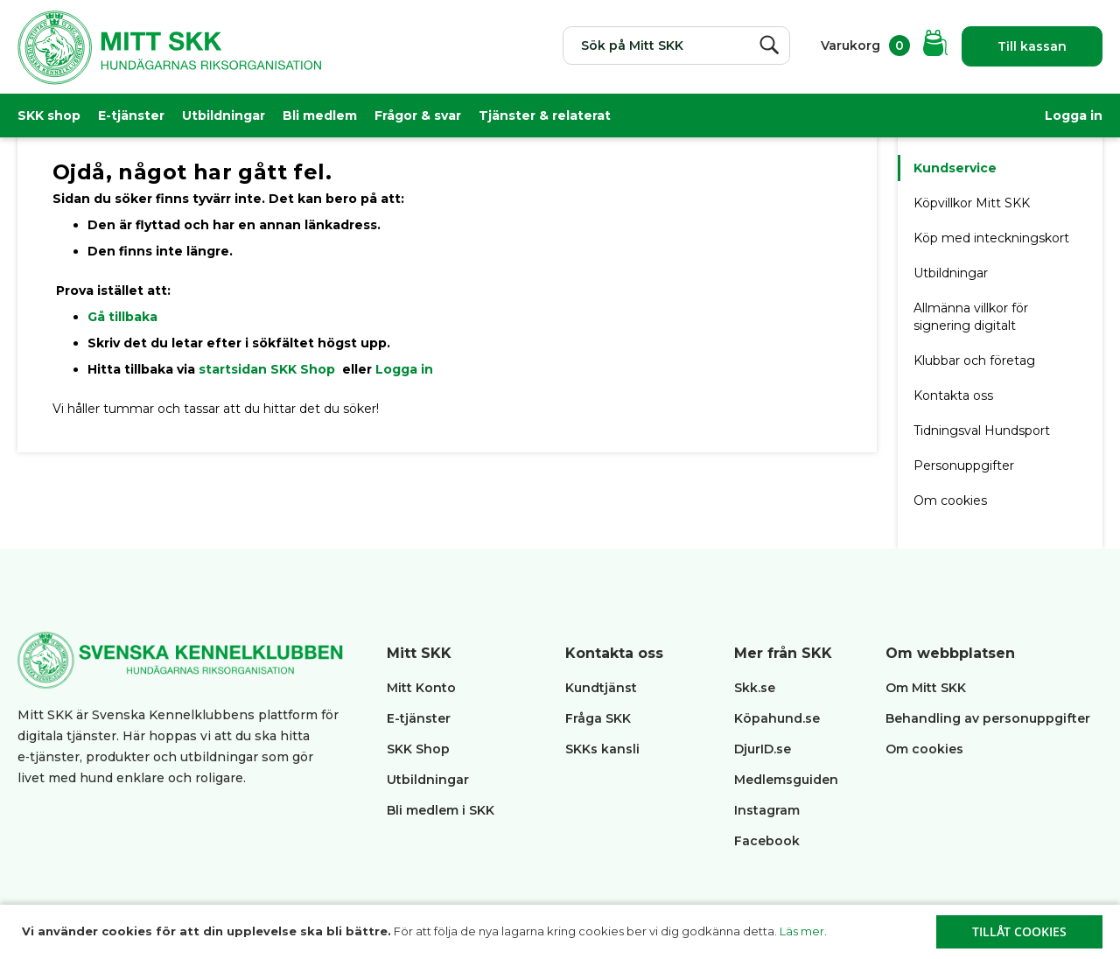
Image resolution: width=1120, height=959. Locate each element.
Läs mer (802, 931)
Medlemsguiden (788, 780)
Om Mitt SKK (926, 688)
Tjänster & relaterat (545, 115)
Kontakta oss (953, 395)
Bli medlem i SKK (440, 810)
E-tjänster (131, 115)
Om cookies (950, 500)
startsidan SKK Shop (269, 369)
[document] (562, 931)
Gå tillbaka (123, 317)
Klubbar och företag (974, 360)
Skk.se (754, 688)
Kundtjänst (601, 688)
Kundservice (955, 168)
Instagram (767, 810)
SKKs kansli (602, 749)
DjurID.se (762, 749)
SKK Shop (418, 749)
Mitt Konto (421, 688)
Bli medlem (320, 115)
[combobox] (676, 45)
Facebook (767, 841)
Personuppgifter (964, 465)
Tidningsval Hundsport (982, 430)
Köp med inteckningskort (991, 238)
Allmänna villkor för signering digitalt (971, 316)
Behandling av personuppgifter (988, 718)
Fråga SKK (598, 718)
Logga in (1073, 115)
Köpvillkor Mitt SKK (973, 203)
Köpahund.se (777, 718)
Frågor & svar (417, 115)
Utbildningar (223, 115)
